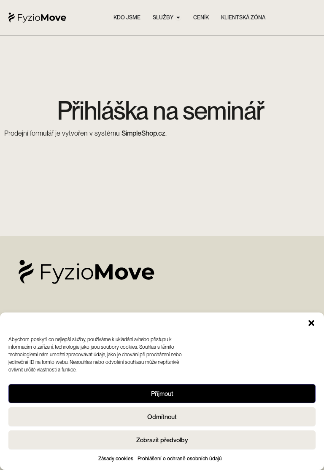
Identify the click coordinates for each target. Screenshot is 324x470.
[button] (311, 323)
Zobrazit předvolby (162, 440)
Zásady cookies (115, 459)
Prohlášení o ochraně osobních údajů (180, 459)
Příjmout (162, 394)
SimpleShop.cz (143, 133)
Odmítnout (162, 417)
